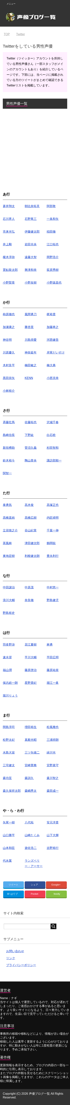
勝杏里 (29, 327)
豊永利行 (53, 555)
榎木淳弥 (9, 257)
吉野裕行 (53, 848)
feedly (57, 893)
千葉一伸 (53, 530)
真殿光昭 (31, 739)
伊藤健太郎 (32, 231)
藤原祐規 (53, 670)
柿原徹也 (9, 314)
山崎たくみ (32, 835)
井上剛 (7, 244)
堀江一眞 (53, 682)
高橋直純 (9, 517)
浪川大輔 (9, 600)
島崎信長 (9, 435)
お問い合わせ (15, 951)
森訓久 (29, 778)
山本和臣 (9, 848)
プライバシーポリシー (21, 965)
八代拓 (29, 822)
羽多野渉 (9, 644)
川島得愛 (31, 339)
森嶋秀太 (31, 790)
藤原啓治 (31, 670)
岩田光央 (31, 244)
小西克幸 (53, 378)
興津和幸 (31, 269)
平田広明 (53, 657)
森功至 (7, 778)
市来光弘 (9, 231)
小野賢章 (9, 282)
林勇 (50, 644)
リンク (10, 958)
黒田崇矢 (9, 378)
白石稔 (51, 435)
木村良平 (9, 365)
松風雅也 (53, 727)
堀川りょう (10, 695)
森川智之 (53, 778)
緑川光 (51, 752)
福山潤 (7, 670)
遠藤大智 (31, 257)
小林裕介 (9, 390)
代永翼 (7, 860)
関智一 (7, 473)
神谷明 (7, 339)
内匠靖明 (53, 517)
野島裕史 (9, 612)
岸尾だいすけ (56, 352)
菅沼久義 (31, 447)
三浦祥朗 (53, 739)
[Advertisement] (35, 149)
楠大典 (51, 365)
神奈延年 (31, 352)
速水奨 (7, 657)
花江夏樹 (31, 644)
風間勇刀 (31, 314)
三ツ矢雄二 (32, 752)
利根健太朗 (32, 555)
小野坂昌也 (54, 282)
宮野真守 (53, 765)
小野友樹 (31, 282)
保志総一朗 (10, 682)
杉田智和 (53, 447)
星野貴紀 (31, 682)
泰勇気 (7, 504)
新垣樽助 (9, 447)
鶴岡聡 (51, 543)
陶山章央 (31, 460)
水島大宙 (9, 752)
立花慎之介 (10, 530)
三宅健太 (9, 765)
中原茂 (29, 587)
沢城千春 (53, 422)
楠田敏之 (31, 365)
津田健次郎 (32, 543)
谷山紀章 (31, 530)
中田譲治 (9, 587)
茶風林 (7, 543)
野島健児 (53, 600)
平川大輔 (31, 657)
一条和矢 (53, 218)
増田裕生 (31, 727)
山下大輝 (53, 835)
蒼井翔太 (9, 206)
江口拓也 (53, 244)
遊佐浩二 (31, 848)
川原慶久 (9, 352)
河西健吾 (53, 339)
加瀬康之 (9, 327)
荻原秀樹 (53, 269)
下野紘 (29, 435)
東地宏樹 (9, 555)
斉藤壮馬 (9, 422)
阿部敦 (51, 206)
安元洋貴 (53, 822)
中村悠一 (53, 587)
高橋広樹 (31, 517)
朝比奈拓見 (32, 206)
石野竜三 (31, 218)
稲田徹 (51, 231)
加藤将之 (53, 327)
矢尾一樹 (9, 822)
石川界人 (9, 218)
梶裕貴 (51, 314)
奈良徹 (29, 600)
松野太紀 (9, 739)
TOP (7, 34)
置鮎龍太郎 (10, 269)
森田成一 (53, 790)
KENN (29, 378)
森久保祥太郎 (12, 790)
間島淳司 (9, 727)
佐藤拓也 (31, 422)
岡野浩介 (53, 257)
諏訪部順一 (54, 460)
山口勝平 (9, 835)
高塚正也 (53, 504)
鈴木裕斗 (9, 460)
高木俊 (29, 504)
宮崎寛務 (31, 765)
